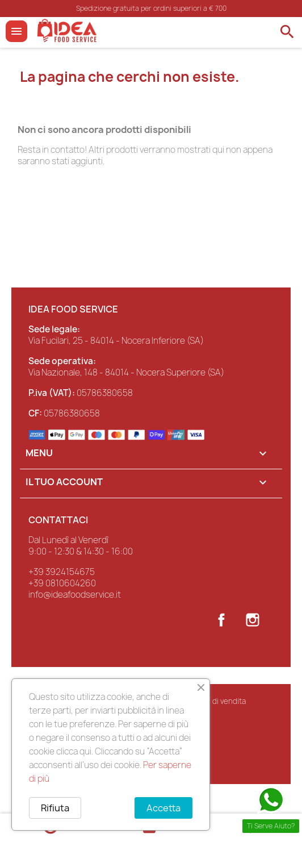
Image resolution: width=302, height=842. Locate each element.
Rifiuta (55, 808)
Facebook (221, 620)
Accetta (163, 808)
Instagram (253, 620)
